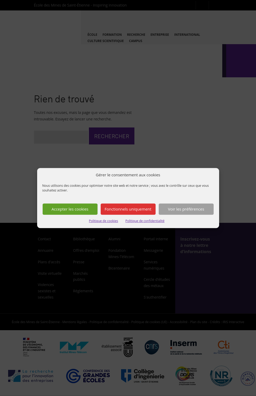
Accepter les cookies (70, 209)
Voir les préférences (186, 209)
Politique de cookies (103, 221)
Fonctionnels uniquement (128, 209)
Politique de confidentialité (145, 221)
